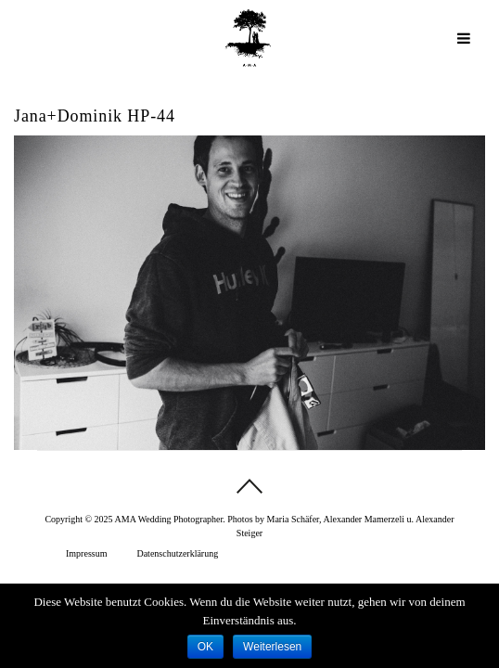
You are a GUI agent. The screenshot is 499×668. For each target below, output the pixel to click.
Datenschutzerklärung (177, 553)
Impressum (86, 553)
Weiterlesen (272, 646)
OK (205, 646)
